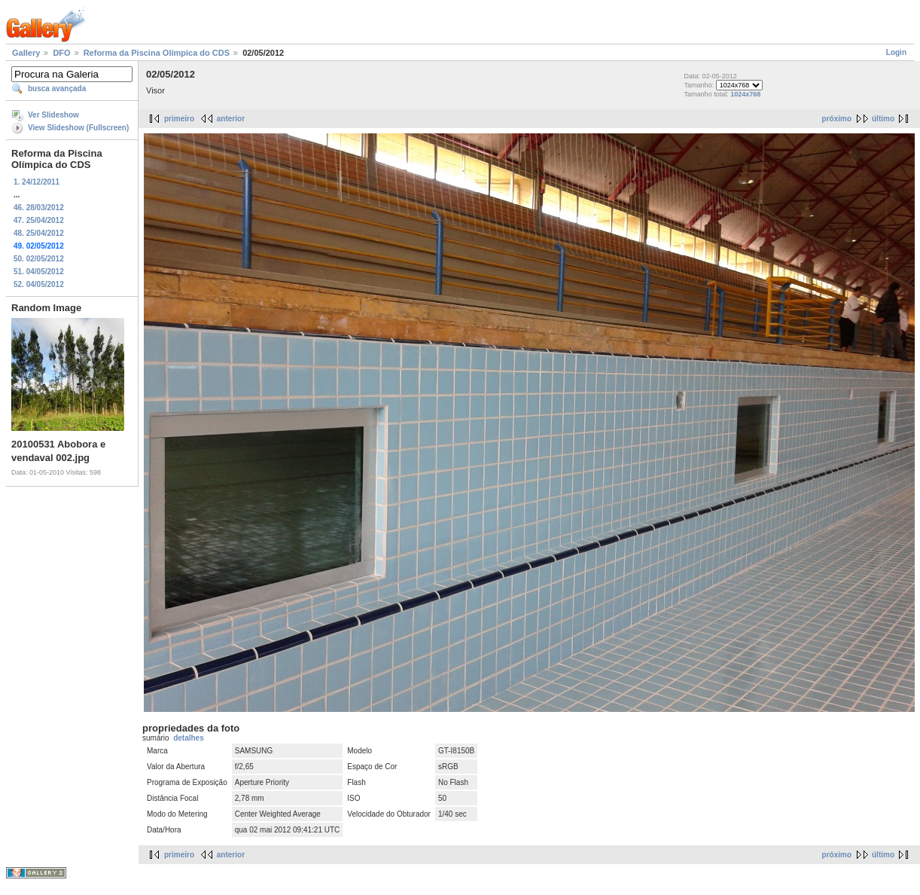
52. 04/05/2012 (39, 284)
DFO (61, 52)
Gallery (26, 52)
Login (896, 52)
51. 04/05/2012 (39, 271)
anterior (231, 119)
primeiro (179, 119)
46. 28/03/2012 (39, 207)
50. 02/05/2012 (39, 259)
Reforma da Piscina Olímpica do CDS (157, 52)
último (883, 119)
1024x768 (745, 94)
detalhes (188, 738)
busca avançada (57, 88)
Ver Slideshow (53, 115)
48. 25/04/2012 (39, 233)
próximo (836, 119)
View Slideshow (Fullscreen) (78, 128)
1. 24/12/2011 (36, 182)
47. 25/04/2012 (39, 220)
